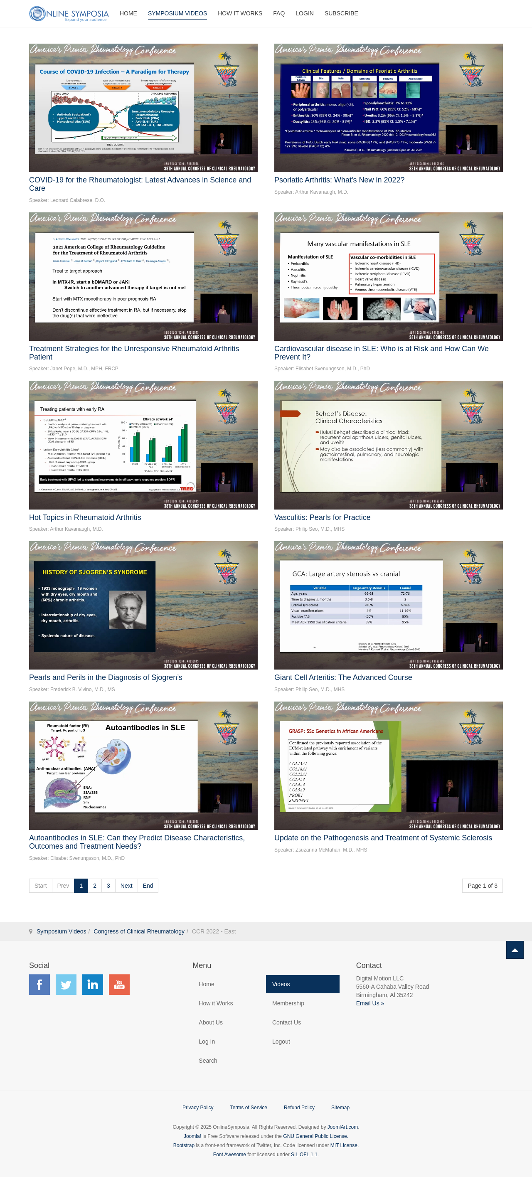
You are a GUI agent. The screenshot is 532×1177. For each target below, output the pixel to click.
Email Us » (370, 1003)
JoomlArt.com (343, 1127)
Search (208, 1060)
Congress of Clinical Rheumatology (139, 931)
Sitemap (340, 1108)
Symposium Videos (177, 13)
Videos (281, 984)
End (148, 885)
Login (305, 13)
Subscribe (341, 13)
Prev (63, 885)
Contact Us (286, 1022)
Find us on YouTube (119, 984)
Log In (207, 1041)
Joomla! (192, 1136)
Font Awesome (229, 1154)
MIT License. (344, 1145)
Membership (288, 1003)
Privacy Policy (198, 1108)
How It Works (240, 13)
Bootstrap (184, 1145)
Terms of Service (248, 1108)
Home (128, 13)
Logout (281, 1041)
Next (127, 885)
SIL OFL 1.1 (304, 1154)
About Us (211, 1022)
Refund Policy (299, 1108)
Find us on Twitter (66, 984)
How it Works (216, 1003)
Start (40, 885)
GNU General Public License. (315, 1136)
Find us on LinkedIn (92, 984)
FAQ (279, 13)
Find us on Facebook (39, 984)
